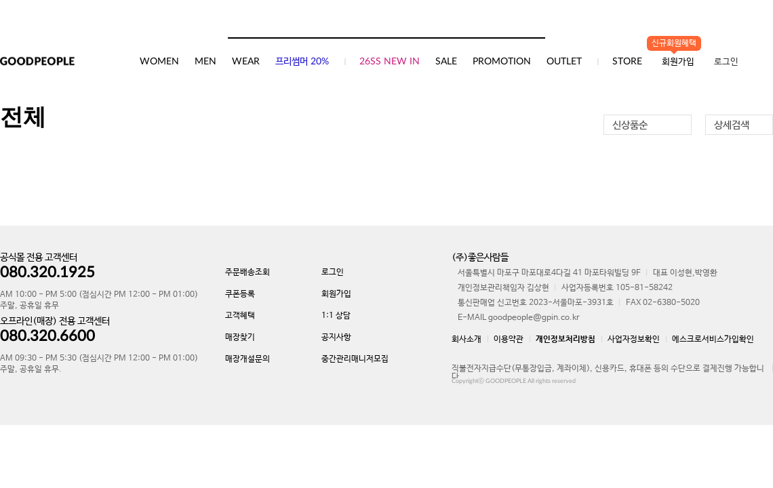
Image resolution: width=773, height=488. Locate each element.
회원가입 (336, 294)
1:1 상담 (336, 316)
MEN (205, 61)
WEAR (246, 61)
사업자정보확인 (634, 339)
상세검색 (731, 125)
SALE (446, 61)
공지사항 (336, 337)
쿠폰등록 (240, 294)
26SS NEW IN (389, 61)
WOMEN (159, 61)
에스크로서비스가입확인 (713, 339)
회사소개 (466, 339)
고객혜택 (240, 316)
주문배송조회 (247, 272)
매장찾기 (240, 337)
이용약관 (508, 339)
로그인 (726, 62)
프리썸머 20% (302, 61)
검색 (534, 23)
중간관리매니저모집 (355, 359)
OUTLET (564, 61)
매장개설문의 (247, 359)
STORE (627, 61)
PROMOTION (502, 61)
